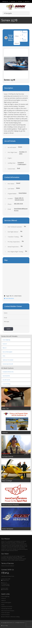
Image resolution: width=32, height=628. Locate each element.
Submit (8, 329)
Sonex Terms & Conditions (7, 565)
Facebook (13, 1)
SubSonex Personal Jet (6, 606)
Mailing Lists (5, 1)
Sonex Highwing (5, 596)
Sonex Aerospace (5, 612)
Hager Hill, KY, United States (19, 199)
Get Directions (9, 298)
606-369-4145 (18, 203)
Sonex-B (3, 598)
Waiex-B (3, 600)
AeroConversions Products (7, 610)
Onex (2, 604)
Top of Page (4, 625)
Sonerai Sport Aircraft (6, 608)
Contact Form (5, 580)
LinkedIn (24, 39)
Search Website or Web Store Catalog (10, 616)
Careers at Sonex (5, 614)
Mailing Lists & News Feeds (7, 576)
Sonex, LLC (4, 582)
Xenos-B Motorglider (6, 602)
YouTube (20, 1)
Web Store (27, 1)
